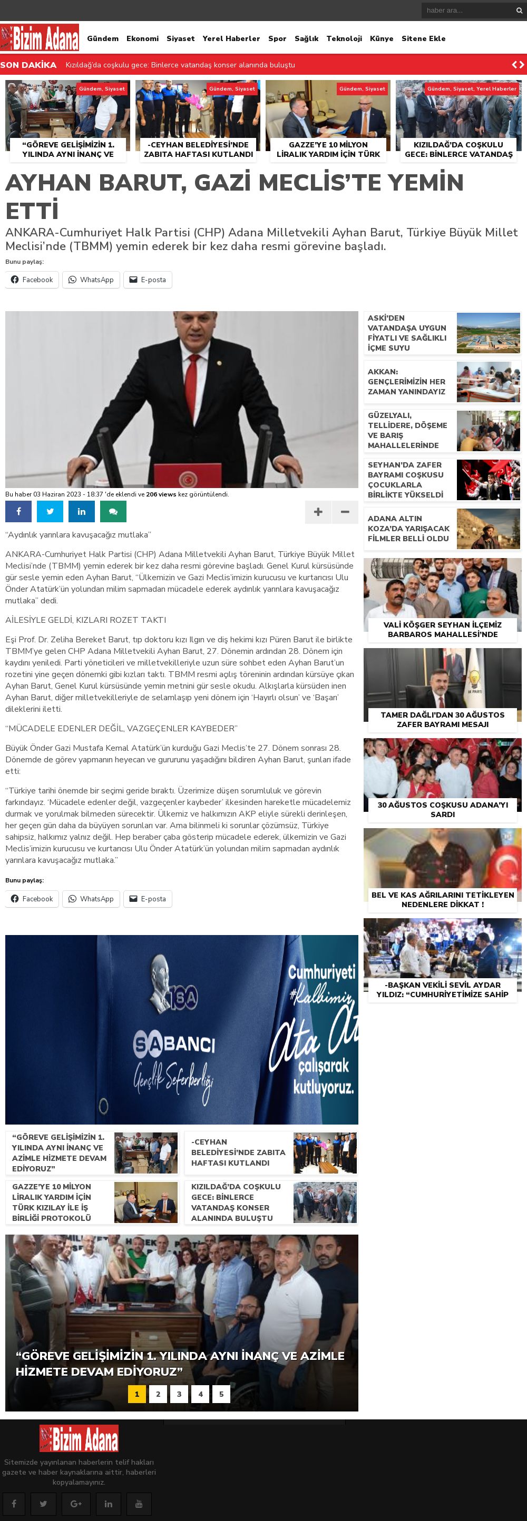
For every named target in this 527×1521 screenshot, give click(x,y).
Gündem (103, 39)
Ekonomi (142, 39)
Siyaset (181, 39)
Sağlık (306, 39)
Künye (382, 39)
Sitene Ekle (424, 39)
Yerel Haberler (231, 39)
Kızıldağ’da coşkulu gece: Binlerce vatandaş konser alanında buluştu (180, 65)
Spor (277, 39)
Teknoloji (344, 39)
